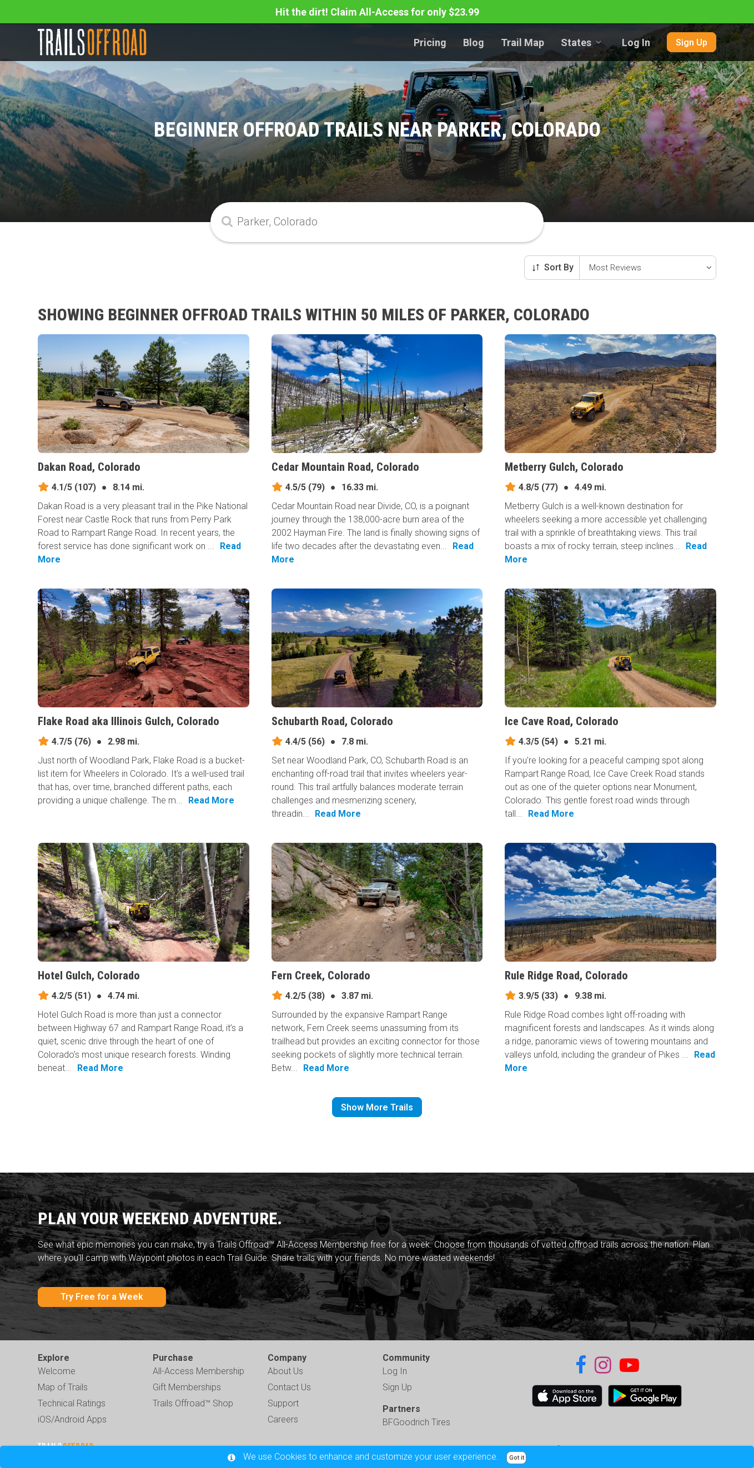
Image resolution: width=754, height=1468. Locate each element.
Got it (516, 1457)
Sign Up (691, 42)
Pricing (430, 42)
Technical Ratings (71, 1403)
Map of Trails (63, 1387)
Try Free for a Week (102, 1296)
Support (283, 1403)
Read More (211, 800)
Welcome (57, 1371)
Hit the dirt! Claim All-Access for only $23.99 (377, 12)
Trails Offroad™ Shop (193, 1403)
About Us (285, 1371)
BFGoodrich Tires (416, 1422)
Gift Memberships (187, 1387)
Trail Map (522, 42)
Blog (473, 42)
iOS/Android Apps (72, 1419)
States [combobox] (576, 42)
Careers (283, 1419)
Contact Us (289, 1387)
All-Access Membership (198, 1371)
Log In (636, 42)
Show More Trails (377, 1107)
